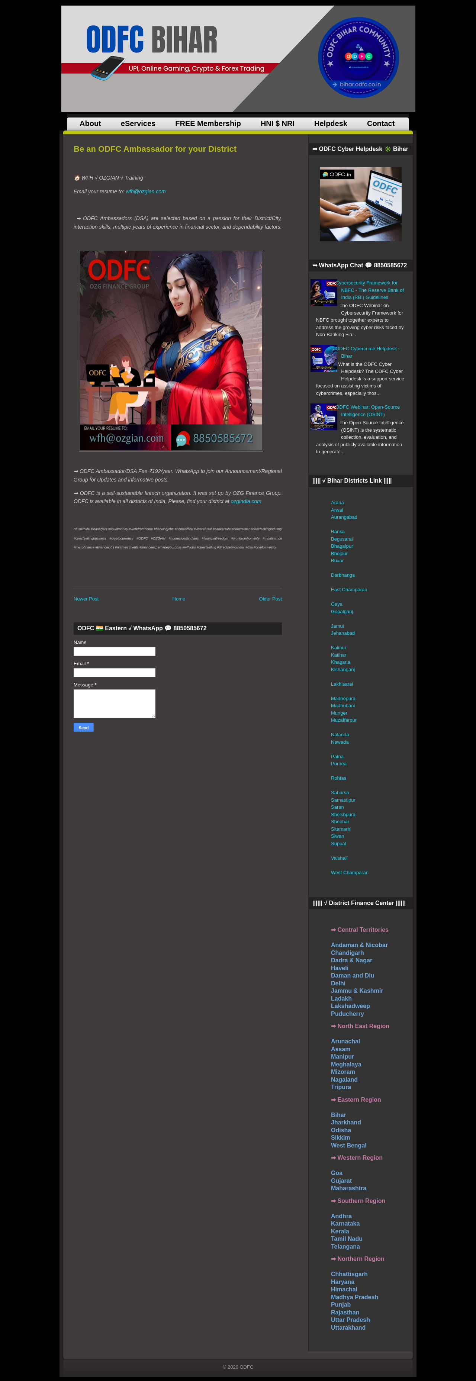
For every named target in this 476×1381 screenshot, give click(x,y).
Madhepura (343, 698)
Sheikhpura (343, 814)
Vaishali (339, 858)
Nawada (340, 742)
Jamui (337, 626)
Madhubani (343, 705)
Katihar (338, 655)
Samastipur (343, 800)
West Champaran (350, 872)
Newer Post (86, 599)
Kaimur (338, 647)
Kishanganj (343, 669)
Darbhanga (343, 575)
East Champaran (349, 589)
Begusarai (342, 539)
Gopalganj (342, 611)
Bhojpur (339, 553)
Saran (337, 807)
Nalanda (340, 734)
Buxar (337, 560)
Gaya (336, 604)
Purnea (339, 763)
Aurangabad (344, 517)
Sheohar (340, 821)
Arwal (337, 510)
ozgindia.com (246, 501)
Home (179, 599)
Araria (337, 502)
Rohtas (338, 778)
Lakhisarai (342, 684)
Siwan (337, 836)
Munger (339, 713)
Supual (338, 843)
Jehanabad (343, 633)
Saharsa (340, 792)
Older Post (270, 599)
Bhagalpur (342, 546)
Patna (337, 756)
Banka (338, 531)
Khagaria (340, 662)
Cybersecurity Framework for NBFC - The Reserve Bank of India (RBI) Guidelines (369, 290)
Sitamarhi (341, 829)
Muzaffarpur (344, 720)
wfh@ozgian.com (146, 191)
